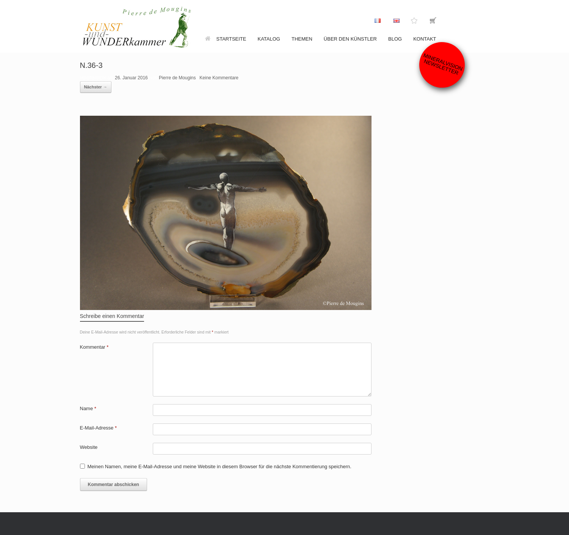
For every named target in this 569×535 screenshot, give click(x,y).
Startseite (225, 39)
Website (89, 447)
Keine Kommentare (218, 77)
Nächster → (95, 87)
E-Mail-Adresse (98, 428)
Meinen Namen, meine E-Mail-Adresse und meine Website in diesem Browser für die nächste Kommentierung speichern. (219, 466)
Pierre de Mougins (177, 77)
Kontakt (424, 39)
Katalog (268, 39)
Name (88, 408)
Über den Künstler (350, 39)
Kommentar (94, 347)
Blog (395, 39)
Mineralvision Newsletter (443, 64)
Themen (302, 39)
